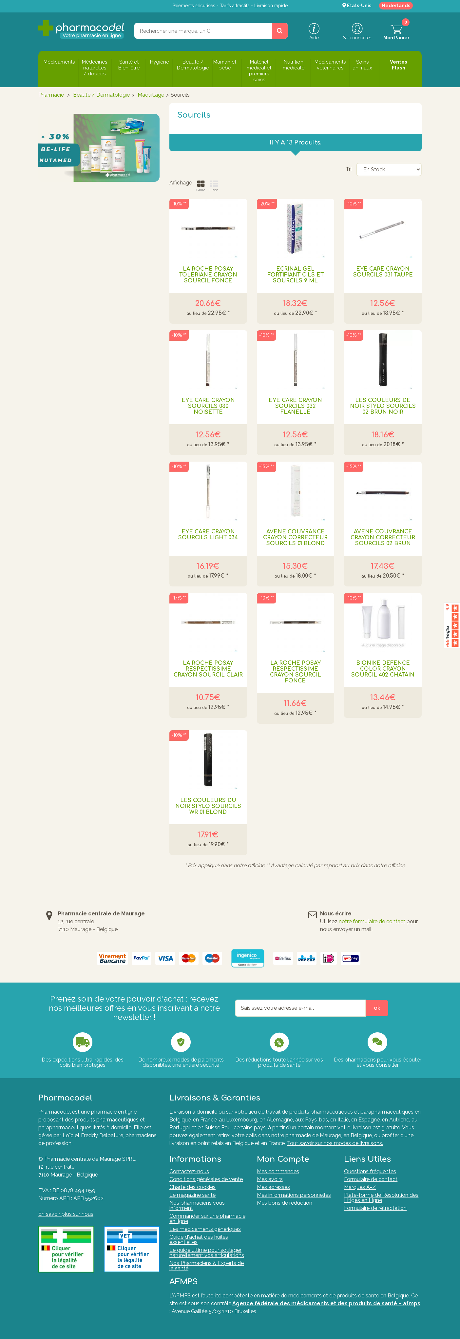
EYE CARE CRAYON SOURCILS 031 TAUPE (383, 272)
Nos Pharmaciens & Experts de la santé (206, 1266)
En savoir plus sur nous (65, 1214)
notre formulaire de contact (372, 921)
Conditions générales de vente (206, 1179)
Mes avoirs (270, 1179)
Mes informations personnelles (294, 1195)
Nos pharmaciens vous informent (197, 1205)
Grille (200, 186)
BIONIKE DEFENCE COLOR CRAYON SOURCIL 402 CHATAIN (382, 669)
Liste (213, 186)
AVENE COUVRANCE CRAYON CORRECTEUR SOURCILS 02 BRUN (383, 537)
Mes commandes (278, 1171)
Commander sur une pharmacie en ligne (207, 1218)
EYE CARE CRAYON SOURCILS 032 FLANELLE (295, 406)
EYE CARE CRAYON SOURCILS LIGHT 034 (208, 535)
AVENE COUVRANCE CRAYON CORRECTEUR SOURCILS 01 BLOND (295, 537)
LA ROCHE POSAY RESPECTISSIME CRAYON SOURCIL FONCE (295, 672)
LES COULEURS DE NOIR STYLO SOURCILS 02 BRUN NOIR (383, 406)
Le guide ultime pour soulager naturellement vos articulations (206, 1252)
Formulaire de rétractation (375, 1208)
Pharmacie (51, 95)
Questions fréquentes (370, 1171)
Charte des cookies (192, 1187)
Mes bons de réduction (284, 1203)
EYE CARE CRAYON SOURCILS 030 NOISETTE (208, 406)
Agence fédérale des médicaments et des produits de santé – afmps (326, 1303)
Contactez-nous (189, 1171)
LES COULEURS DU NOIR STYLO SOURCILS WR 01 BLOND (208, 806)
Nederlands (396, 5)
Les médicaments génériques (205, 1229)
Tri (349, 169)
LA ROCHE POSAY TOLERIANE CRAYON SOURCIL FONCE (208, 275)
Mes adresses (273, 1187)
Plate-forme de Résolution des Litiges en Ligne (381, 1197)
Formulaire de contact (370, 1179)
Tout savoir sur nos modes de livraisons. (335, 1143)
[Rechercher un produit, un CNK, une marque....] (280, 31)
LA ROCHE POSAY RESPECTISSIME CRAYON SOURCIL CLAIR (208, 669)
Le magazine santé (192, 1195)
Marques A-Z (360, 1187)
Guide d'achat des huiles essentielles (198, 1239)
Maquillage (151, 95)
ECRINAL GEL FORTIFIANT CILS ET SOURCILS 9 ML (295, 275)
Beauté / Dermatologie (101, 95)
